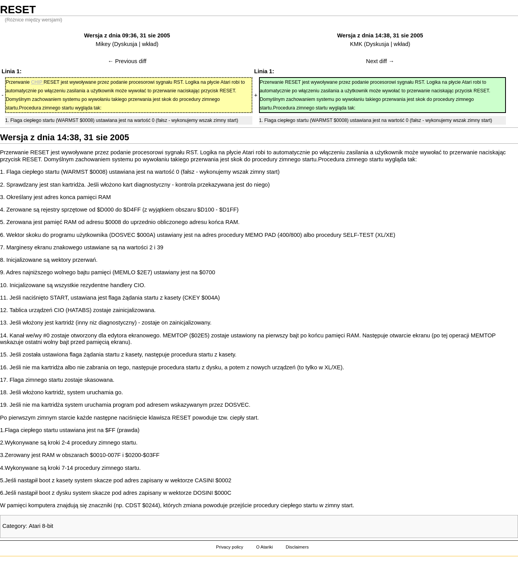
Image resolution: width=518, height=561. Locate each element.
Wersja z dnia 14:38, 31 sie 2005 (380, 35)
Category (13, 526)
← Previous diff (127, 61)
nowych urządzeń (273, 367)
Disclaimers (297, 547)
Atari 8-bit (41, 526)
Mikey (103, 44)
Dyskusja (125, 44)
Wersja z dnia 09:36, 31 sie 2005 (127, 35)
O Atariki (264, 547)
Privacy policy (229, 547)
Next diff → (380, 61)
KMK (356, 44)
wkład (149, 44)
